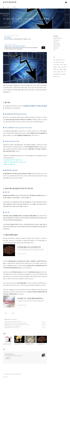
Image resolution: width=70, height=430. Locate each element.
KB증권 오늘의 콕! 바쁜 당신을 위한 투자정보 (14, 46)
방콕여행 (57, 97)
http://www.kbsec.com (9, 44)
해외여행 (61, 105)
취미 (54, 97)
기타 (54, 85)
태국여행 (57, 95)
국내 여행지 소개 (56, 75)
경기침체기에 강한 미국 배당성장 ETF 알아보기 (12, 354)
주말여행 (64, 105)
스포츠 (58, 105)
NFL (60, 109)
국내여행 (61, 95)
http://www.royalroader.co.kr (10, 35)
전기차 (54, 100)
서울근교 (54, 107)
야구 (59, 112)
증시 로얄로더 (7, 37)
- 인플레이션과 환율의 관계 (9, 164)
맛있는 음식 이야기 (56, 81)
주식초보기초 (55, 112)
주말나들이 (63, 109)
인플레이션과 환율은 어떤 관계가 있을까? (11, 360)
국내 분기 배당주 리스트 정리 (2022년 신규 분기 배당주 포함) (15, 356)
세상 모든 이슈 (55, 83)
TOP (66, 407)
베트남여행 (57, 109)
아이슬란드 (58, 107)
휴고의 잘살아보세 (9, 2)
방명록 (14, 7)
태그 (8, 7)
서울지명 (57, 100)
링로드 (54, 95)
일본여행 (54, 105)
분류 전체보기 (55, 71)
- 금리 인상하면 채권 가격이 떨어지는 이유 (12, 160)
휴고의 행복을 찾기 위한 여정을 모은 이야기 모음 (13, 389)
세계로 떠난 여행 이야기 (57, 73)
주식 (64, 107)
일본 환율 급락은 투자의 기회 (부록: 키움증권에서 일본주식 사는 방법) (16, 357)
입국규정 (64, 102)
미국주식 (61, 100)
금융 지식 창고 (7, 352)
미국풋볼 (64, 100)
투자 (62, 102)
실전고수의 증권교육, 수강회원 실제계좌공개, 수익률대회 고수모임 (17, 39)
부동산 (63, 97)
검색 (63, 2)
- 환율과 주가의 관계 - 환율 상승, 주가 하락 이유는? (14, 162)
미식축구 (59, 102)
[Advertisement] (25, 189)
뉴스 (64, 95)
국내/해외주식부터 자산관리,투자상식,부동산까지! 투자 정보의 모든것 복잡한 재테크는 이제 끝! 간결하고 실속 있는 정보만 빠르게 (21, 48)
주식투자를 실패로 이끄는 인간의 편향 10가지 (12, 359)
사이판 (60, 97)
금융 (54, 109)
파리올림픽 (55, 102)
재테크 (62, 107)
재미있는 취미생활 (56, 79)
